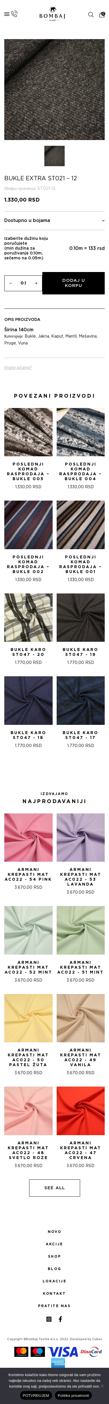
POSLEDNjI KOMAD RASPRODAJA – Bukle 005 (28, 471)
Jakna (43, 336)
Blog (54, 1269)
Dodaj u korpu (73, 283)
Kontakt (54, 1293)
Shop (54, 1256)
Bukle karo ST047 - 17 (80, 735)
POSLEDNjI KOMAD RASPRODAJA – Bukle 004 (80, 471)
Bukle (30, 336)
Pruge (10, 343)
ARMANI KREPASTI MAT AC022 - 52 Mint (28, 967)
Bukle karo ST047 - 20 (28, 652)
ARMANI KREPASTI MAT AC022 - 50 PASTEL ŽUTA (28, 1057)
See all (54, 1188)
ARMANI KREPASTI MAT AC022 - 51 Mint (80, 967)
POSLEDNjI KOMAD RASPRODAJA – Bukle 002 (28, 564)
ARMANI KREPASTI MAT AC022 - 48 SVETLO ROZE (28, 1150)
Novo (54, 1231)
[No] (102, 1386)
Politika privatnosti (73, 1395)
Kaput (57, 336)
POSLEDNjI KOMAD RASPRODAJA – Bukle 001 (80, 564)
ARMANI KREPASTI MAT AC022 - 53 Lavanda (80, 877)
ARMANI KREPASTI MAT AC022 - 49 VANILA (80, 1057)
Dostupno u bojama (54, 220)
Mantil (71, 336)
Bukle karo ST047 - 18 (28, 735)
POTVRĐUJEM (36, 1395)
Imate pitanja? (18, 368)
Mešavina (88, 336)
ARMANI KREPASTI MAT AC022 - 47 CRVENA (80, 1150)
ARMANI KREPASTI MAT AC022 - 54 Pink (28, 875)
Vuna (23, 343)
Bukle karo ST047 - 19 (80, 652)
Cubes (97, 1339)
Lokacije (55, 1281)
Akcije (54, 1244)
